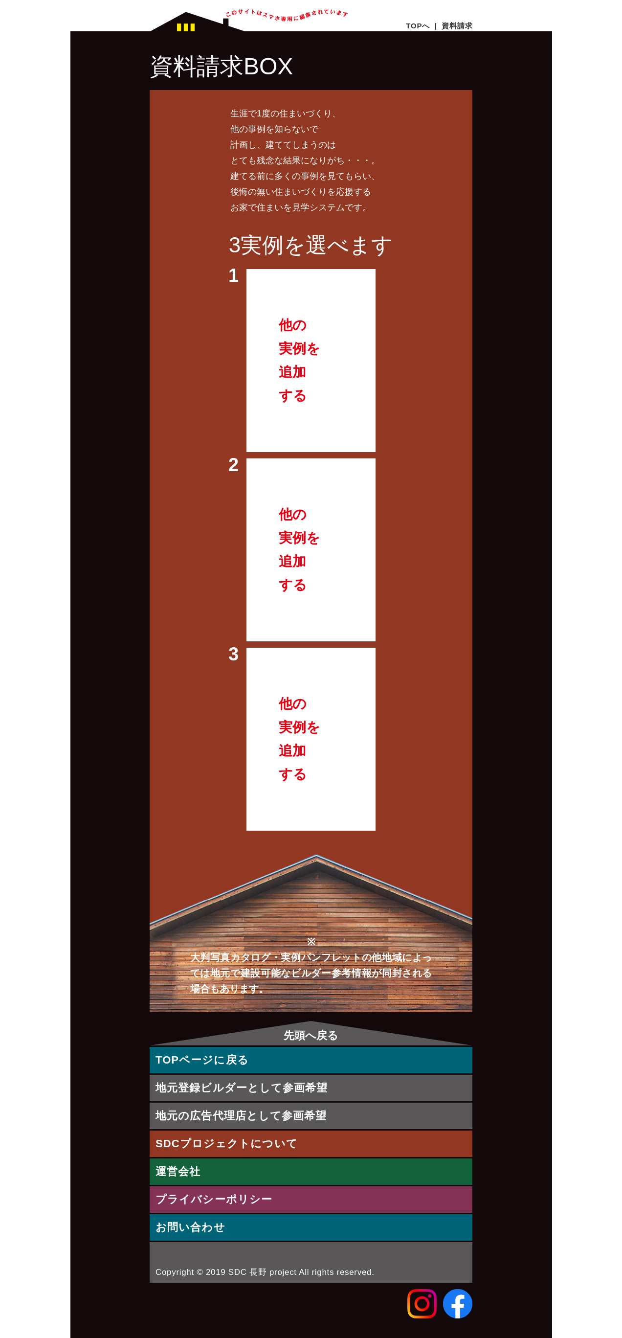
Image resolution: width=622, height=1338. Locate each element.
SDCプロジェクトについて (227, 1143)
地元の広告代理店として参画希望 (241, 1116)
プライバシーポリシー (214, 1199)
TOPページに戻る (202, 1060)
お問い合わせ (190, 1227)
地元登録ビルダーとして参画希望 (242, 1088)
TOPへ (418, 26)
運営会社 (178, 1171)
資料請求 (457, 26)
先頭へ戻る (311, 1035)
